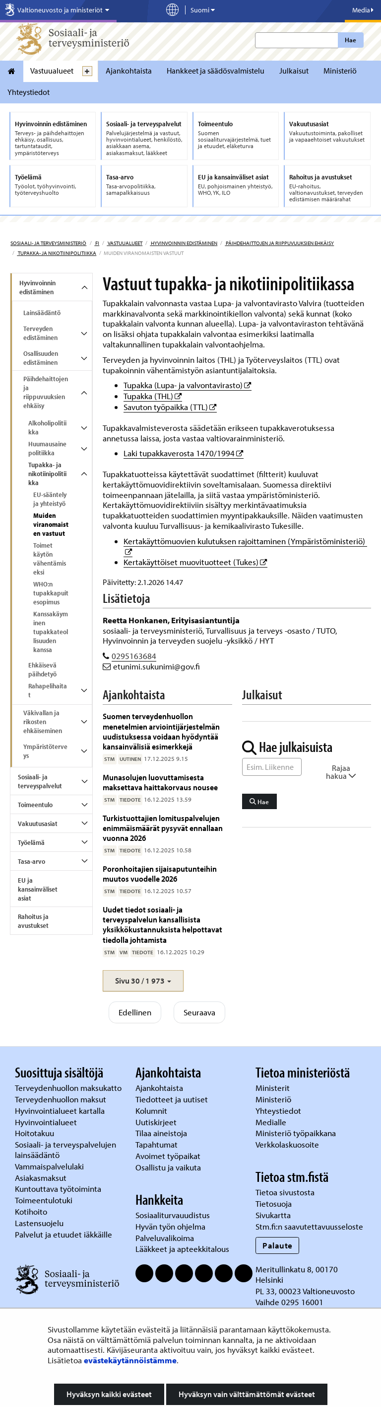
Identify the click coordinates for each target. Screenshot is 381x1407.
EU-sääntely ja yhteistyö (49, 499)
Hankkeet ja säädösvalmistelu (215, 71)
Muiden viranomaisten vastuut (50, 524)
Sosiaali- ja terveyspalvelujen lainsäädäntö (65, 1149)
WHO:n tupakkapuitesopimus (50, 592)
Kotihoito (31, 1211)
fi (96, 243)
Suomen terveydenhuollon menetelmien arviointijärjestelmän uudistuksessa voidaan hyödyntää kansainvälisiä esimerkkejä (161, 731)
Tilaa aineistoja (161, 1133)
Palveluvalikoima (164, 1238)
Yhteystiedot (28, 92)
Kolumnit (152, 1110)
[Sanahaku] (272, 767)
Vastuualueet (51, 71)
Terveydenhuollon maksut (61, 1099)
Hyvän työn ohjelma (170, 1226)
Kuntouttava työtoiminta (58, 1188)
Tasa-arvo (31, 861)
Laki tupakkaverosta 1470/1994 (184, 453)
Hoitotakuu (35, 1133)
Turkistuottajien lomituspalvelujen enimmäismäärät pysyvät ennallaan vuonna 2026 (163, 828)
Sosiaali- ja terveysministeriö (48, 243)
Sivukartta (273, 1215)
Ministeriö (340, 71)
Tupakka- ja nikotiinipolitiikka (56, 252)
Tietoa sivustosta (285, 1192)
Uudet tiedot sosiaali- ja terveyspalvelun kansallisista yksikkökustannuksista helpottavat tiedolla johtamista (162, 924)
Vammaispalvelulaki (50, 1166)
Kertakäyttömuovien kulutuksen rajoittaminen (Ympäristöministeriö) (245, 541)
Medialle (271, 1122)
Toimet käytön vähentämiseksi (49, 559)
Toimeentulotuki (44, 1200)
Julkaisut (294, 71)
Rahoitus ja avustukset (33, 921)
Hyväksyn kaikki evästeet (109, 1394)
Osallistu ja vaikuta (168, 1167)
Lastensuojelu (40, 1223)
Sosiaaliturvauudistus (172, 1215)
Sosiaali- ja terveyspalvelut (40, 781)
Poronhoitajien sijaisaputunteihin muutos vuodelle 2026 (160, 873)
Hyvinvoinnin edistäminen (183, 243)
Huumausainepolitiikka (47, 448)
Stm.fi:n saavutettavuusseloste (309, 1226)
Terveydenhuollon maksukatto (69, 1087)
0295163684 (134, 656)
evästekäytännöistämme (130, 1360)
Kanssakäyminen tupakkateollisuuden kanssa (50, 631)
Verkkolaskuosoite (288, 1144)
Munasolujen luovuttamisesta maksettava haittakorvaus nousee (160, 782)
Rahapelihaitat (47, 690)
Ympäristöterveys (45, 751)
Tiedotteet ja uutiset (172, 1099)
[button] (143, 981)
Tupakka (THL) (153, 396)
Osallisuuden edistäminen (40, 358)
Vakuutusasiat (38, 823)
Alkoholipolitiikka (47, 427)
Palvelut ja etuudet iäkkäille (63, 1234)
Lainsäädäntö (42, 312)
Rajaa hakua (341, 772)
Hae (350, 40)
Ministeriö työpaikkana (296, 1133)
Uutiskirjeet (157, 1122)
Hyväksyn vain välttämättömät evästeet (247, 1394)
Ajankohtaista (129, 71)
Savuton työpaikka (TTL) (170, 407)
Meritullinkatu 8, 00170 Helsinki (296, 1274)
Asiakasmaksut (40, 1177)
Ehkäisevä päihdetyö (42, 669)
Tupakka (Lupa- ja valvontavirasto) (188, 385)
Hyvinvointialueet (47, 1122)
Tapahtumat (156, 1144)
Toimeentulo (35, 804)
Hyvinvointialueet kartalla (61, 1110)
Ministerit (273, 1087)
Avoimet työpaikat (167, 1156)
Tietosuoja (273, 1203)
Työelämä (31, 842)
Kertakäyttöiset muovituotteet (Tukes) (195, 562)
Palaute (277, 1245)
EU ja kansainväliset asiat (38, 889)
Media (363, 9)
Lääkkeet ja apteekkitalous (182, 1248)
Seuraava (199, 1012)
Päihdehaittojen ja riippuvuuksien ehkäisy (279, 243)
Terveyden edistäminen (40, 333)
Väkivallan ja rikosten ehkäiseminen (42, 721)
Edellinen (135, 1012)
